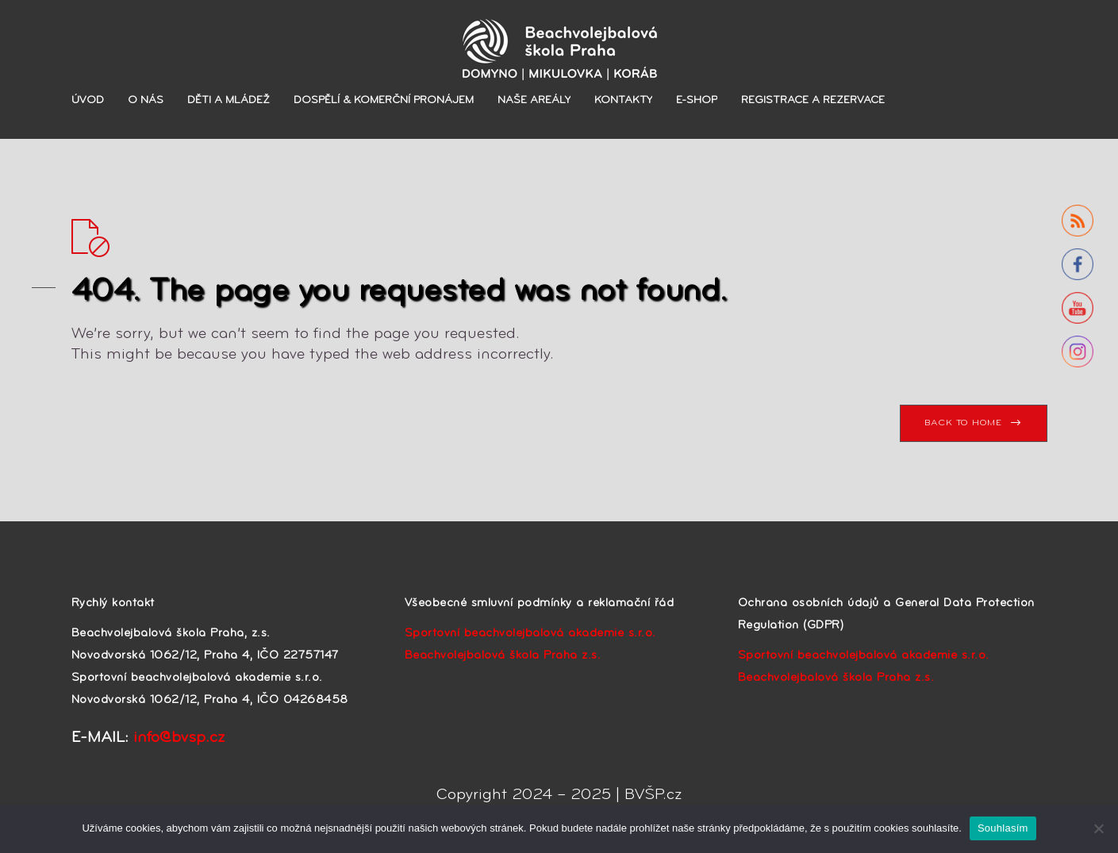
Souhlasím (1003, 828)
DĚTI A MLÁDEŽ (228, 100)
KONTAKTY (623, 100)
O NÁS (145, 100)
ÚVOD (87, 100)
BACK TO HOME (962, 423)
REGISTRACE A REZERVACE (813, 100)
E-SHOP (696, 100)
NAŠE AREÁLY (534, 100)
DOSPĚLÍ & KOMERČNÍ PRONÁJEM (384, 100)
